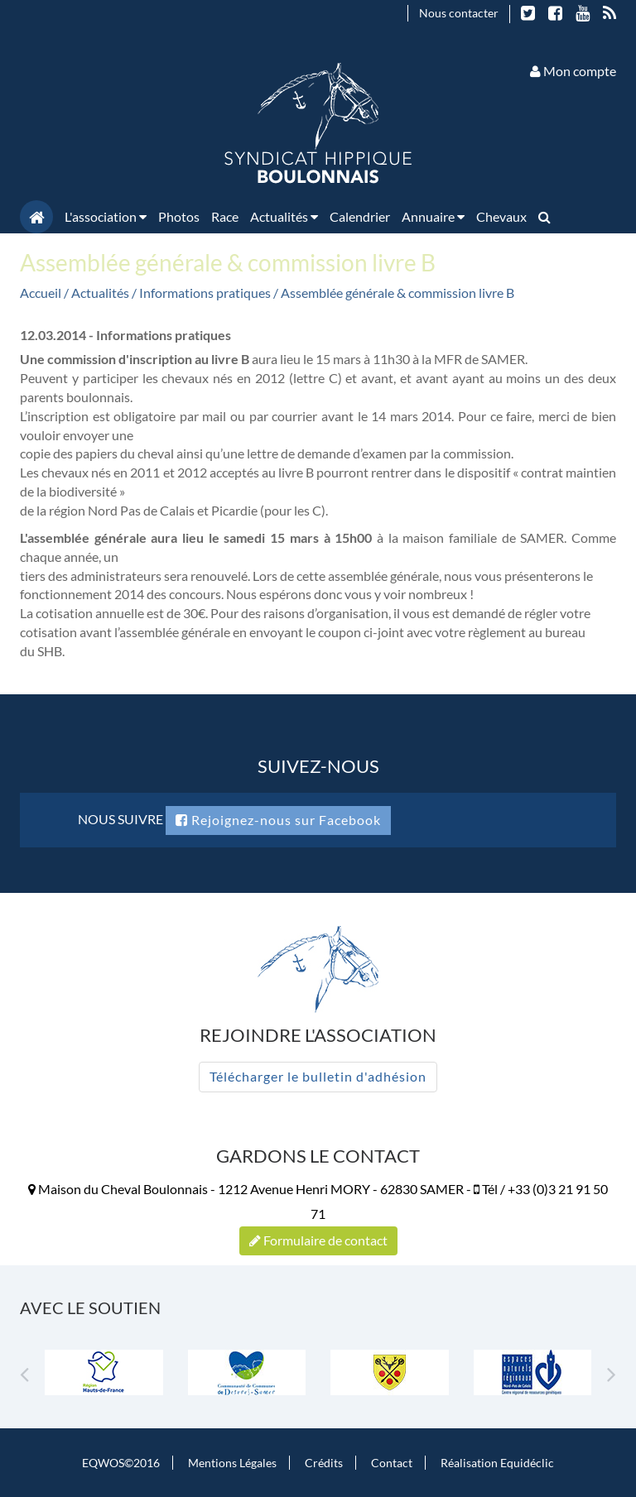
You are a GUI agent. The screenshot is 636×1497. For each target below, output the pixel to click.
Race (224, 216)
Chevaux (501, 216)
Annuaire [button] (433, 216)
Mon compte (573, 71)
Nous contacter (459, 13)
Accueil (40, 292)
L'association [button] (106, 216)
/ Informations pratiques (202, 292)
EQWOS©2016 (121, 1463)
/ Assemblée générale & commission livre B (393, 292)
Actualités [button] (284, 216)
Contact (391, 1463)
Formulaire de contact (318, 1240)
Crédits (324, 1463)
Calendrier (360, 216)
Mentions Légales (232, 1463)
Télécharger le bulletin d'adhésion (318, 1076)
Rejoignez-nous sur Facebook (278, 820)
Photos (179, 216)
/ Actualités (98, 292)
